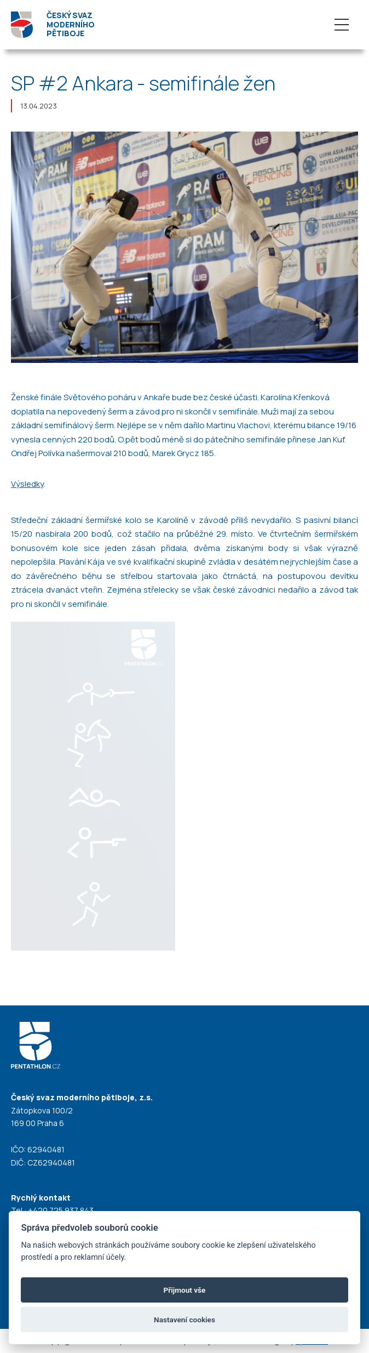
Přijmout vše (185, 1290)
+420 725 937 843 (61, 1210)
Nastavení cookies (184, 1319)
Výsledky (27, 484)
